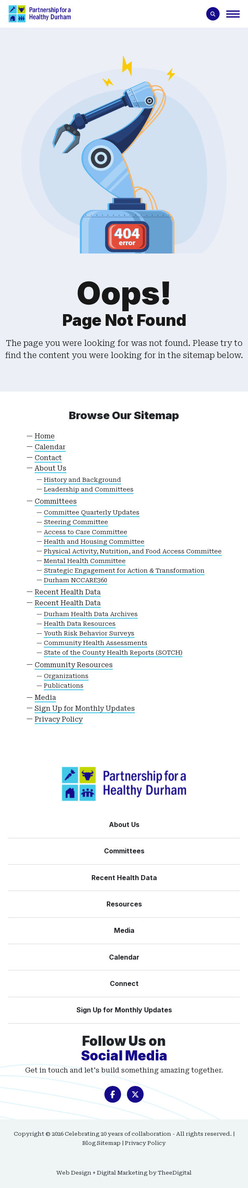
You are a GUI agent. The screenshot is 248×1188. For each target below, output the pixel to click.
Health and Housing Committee (94, 541)
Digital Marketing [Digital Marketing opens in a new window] (122, 1173)
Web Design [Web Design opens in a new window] (73, 1173)
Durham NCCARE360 (75, 580)
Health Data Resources (80, 623)
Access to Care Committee (85, 532)
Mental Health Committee (85, 561)
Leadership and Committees (89, 489)
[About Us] (124, 824)
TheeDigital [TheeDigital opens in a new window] (175, 1173)
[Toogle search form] (213, 13)
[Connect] (124, 983)
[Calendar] (124, 957)
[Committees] (124, 851)
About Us (50, 468)
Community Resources (74, 665)
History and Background (82, 480)
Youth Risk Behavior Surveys (89, 633)
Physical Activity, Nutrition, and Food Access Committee (133, 551)
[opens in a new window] (112, 1094)
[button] (233, 13)
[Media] (124, 930)
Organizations (66, 676)
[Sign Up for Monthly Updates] (124, 1010)
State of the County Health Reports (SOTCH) (113, 652)
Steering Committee (76, 522)
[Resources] (124, 904)
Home (45, 436)
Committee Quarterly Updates (91, 512)
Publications (64, 685)
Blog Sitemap (101, 1143)
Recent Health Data (68, 592)
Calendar (50, 447)
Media (45, 698)
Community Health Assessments (95, 643)
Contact (48, 458)
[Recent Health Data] (124, 877)
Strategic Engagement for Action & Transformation (124, 570)
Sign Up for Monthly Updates (85, 708)
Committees (56, 501)
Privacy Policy (59, 719)
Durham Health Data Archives (91, 614)
